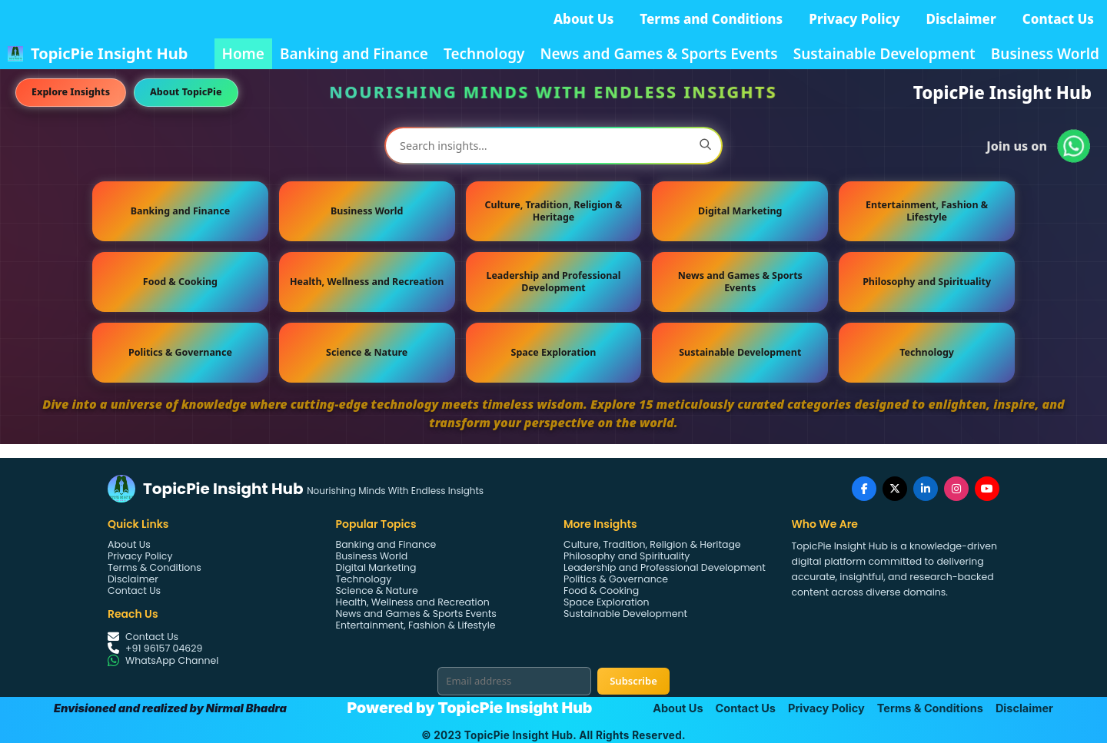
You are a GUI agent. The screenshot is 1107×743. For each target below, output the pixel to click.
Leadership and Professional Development (553, 281)
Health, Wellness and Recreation (367, 281)
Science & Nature (366, 352)
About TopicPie (186, 91)
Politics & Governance (180, 352)
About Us (583, 19)
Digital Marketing (740, 210)
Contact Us (1058, 19)
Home (243, 54)
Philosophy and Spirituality (927, 281)
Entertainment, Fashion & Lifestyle (927, 211)
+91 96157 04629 (163, 648)
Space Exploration (554, 352)
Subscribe (633, 681)
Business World (1045, 54)
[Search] (705, 146)
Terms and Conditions (711, 19)
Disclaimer (961, 19)
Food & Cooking (180, 281)
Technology (484, 54)
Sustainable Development (884, 54)
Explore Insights (71, 91)
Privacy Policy (854, 19)
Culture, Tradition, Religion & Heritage (554, 211)
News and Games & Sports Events (658, 54)
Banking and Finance (354, 54)
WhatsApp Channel (171, 660)
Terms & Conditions (154, 567)
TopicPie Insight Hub (109, 53)
